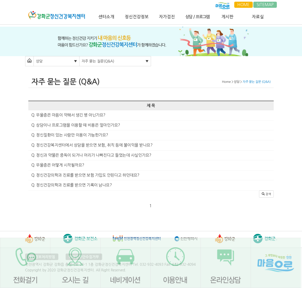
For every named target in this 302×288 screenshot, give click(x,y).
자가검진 (167, 17)
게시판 (227, 17)
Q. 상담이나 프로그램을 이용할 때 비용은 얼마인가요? (75, 125)
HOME (243, 5)
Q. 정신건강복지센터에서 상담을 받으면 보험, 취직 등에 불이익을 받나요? (91, 145)
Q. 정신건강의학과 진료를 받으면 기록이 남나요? (71, 185)
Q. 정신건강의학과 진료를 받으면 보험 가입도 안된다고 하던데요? (84, 175)
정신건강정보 (137, 17)
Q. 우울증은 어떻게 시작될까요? (57, 165)
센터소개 (106, 17)
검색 (266, 194)
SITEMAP (265, 5)
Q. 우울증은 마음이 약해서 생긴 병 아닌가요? (67, 115)
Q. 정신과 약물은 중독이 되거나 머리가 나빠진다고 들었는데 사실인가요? (90, 155)
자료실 (258, 17)
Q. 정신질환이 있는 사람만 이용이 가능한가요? (69, 135)
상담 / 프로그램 (197, 17)
